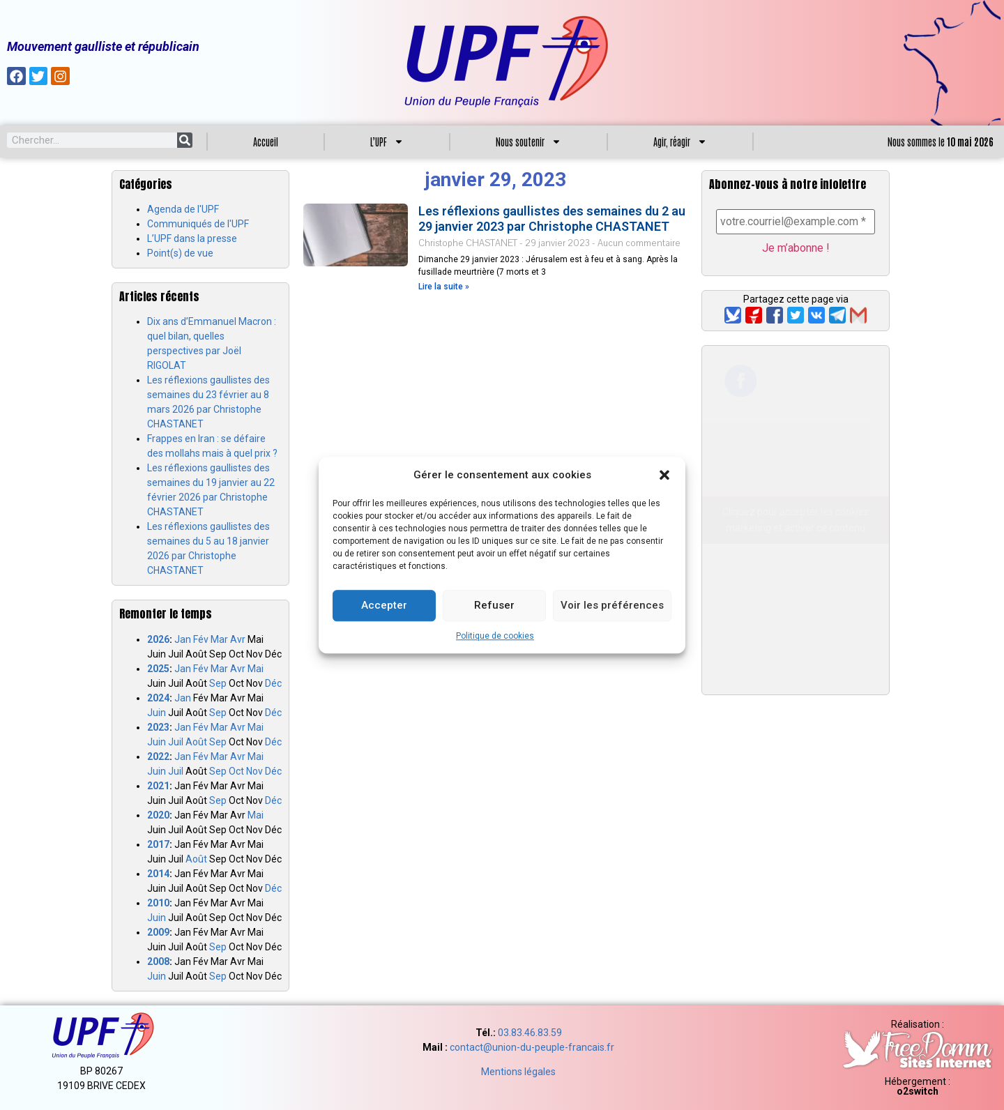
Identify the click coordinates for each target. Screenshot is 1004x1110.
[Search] (184, 140)
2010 (158, 902)
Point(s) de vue (180, 253)
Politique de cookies (495, 636)
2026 (158, 639)
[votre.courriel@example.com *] (795, 221)
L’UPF (387, 141)
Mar (219, 639)
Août (196, 741)
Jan (182, 639)
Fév (200, 639)
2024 (158, 698)
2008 (158, 961)
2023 (158, 727)
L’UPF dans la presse (192, 238)
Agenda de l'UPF (183, 209)
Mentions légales (518, 1071)
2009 (158, 932)
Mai (256, 668)
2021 (158, 785)
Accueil (265, 141)
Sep (218, 683)
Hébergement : (917, 1086)
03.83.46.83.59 (530, 1032)
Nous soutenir (528, 141)
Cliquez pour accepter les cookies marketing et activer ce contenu (795, 520)
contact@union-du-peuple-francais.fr (532, 1047)
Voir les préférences (612, 605)
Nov (254, 771)
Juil (175, 741)
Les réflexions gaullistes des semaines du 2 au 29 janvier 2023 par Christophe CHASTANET (551, 219)
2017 (158, 844)
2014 (158, 873)
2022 (158, 756)
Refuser (494, 605)
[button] (664, 475)
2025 (158, 668)
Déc (273, 683)
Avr (237, 639)
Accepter (384, 605)
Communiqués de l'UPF (198, 223)
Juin (156, 712)
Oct (236, 771)
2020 (158, 815)
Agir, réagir (680, 141)
